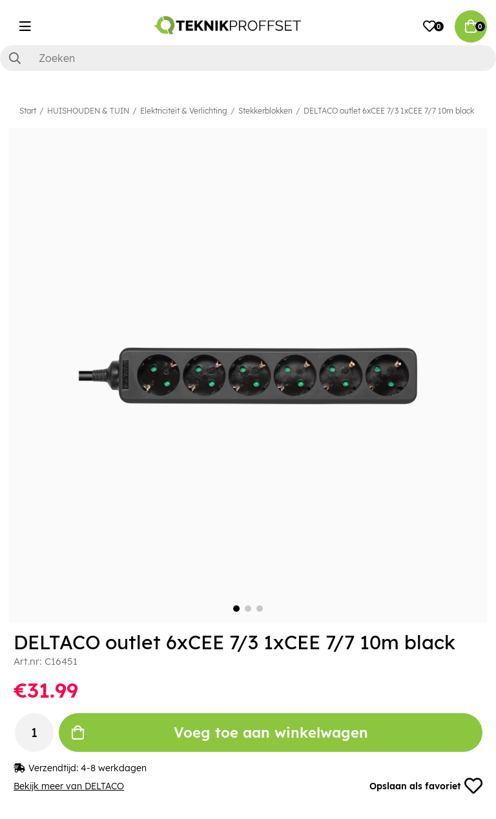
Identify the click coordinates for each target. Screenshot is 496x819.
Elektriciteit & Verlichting (183, 111)
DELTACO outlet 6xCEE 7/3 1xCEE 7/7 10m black (389, 111)
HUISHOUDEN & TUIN (88, 111)
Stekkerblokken (265, 111)
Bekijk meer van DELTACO (69, 786)
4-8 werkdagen (114, 768)
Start (27, 111)
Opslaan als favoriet (425, 786)
